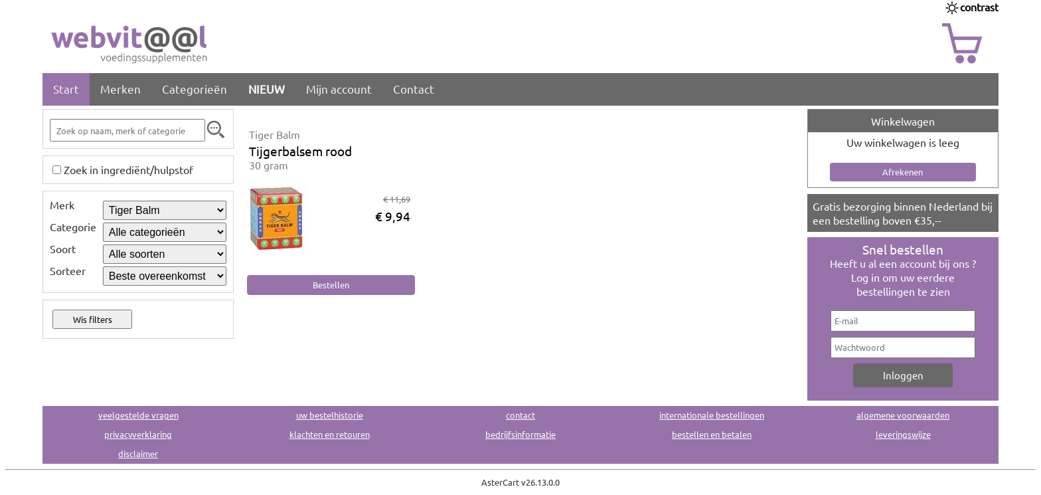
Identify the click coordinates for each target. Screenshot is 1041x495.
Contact (413, 89)
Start (66, 89)
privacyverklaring (138, 434)
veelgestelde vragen (138, 415)
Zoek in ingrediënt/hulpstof (128, 169)
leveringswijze (903, 434)
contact (520, 415)
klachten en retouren (329, 434)
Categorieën (194, 89)
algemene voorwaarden (902, 415)
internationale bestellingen (711, 415)
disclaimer (138, 453)
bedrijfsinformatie (520, 434)
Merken (120, 89)
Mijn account (339, 89)
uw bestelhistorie (329, 415)
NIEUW (266, 89)
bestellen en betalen (712, 434)
